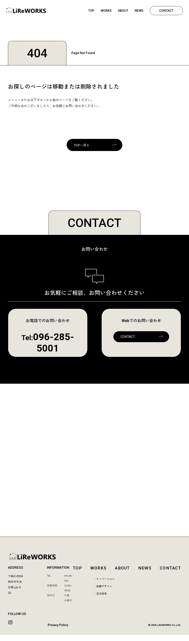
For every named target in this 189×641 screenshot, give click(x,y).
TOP (91, 11)
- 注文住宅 (100, 595)
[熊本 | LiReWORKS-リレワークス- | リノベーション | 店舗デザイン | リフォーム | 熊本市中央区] (26, 12)
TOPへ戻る (82, 146)
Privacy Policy (58, 631)
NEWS (138, 11)
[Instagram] (11, 628)
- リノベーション (105, 580)
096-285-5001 (53, 343)
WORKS (105, 11)
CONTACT (166, 11)
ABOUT (123, 11)
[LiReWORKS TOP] (94, 557)
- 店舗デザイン (103, 588)
